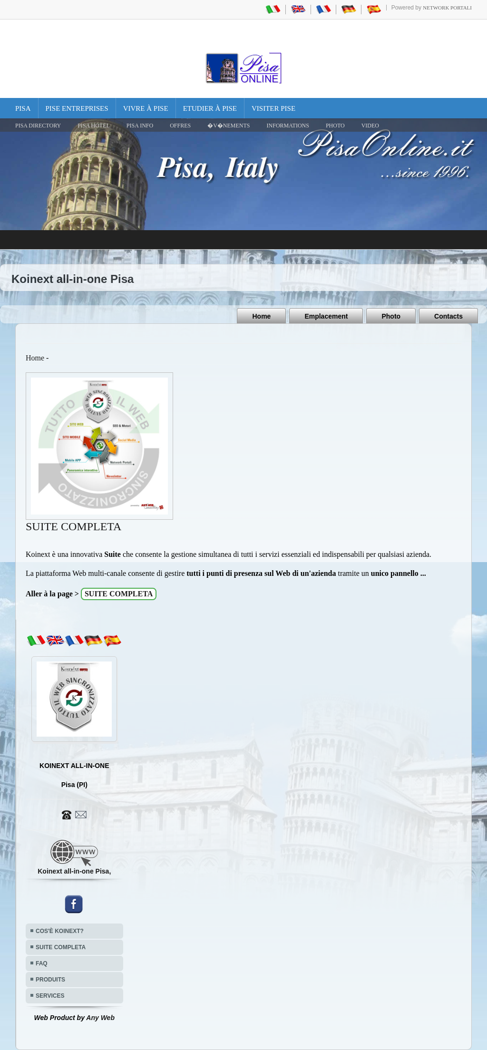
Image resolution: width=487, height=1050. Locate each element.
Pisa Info (140, 125)
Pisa (23, 108)
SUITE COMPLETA (61, 947)
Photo (390, 316)
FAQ (42, 963)
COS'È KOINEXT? (60, 931)
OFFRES (180, 125)
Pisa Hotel (94, 125)
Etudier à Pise (210, 108)
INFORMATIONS (288, 125)
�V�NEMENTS (228, 125)
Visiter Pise (273, 108)
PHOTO (335, 125)
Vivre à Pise (145, 108)
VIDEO (370, 125)
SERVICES (50, 995)
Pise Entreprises (77, 108)
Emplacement (326, 316)
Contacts (448, 316)
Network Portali (447, 7)
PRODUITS (50, 979)
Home (261, 316)
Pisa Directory (38, 125)
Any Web (100, 1017)
